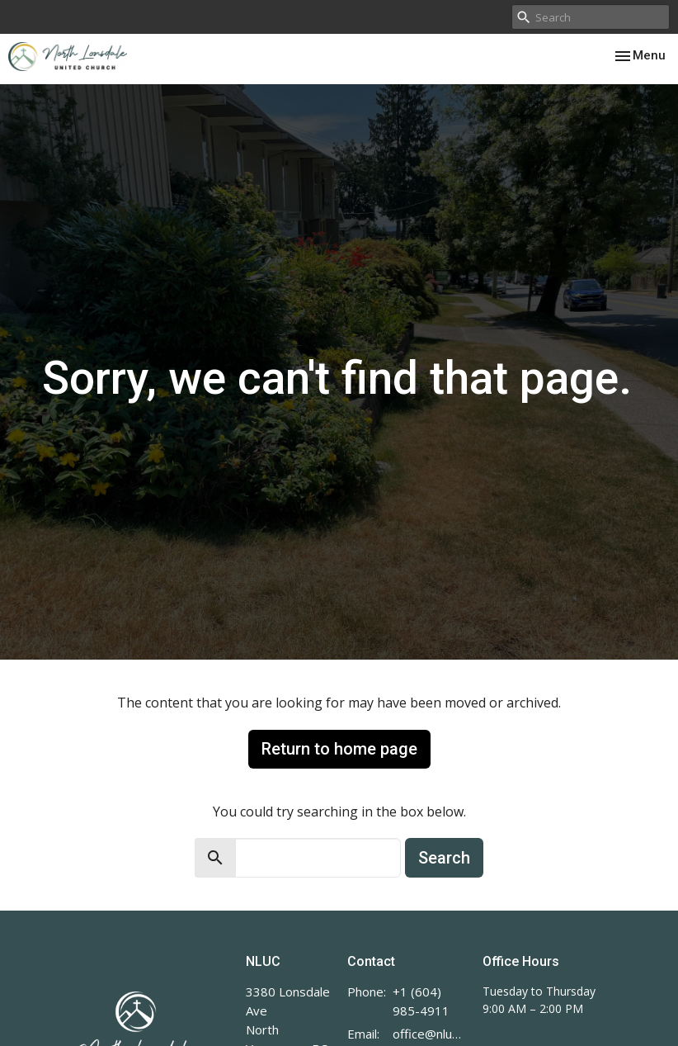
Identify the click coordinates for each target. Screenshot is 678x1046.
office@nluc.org (429, 1033)
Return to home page (339, 749)
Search (444, 858)
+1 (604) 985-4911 (421, 1001)
